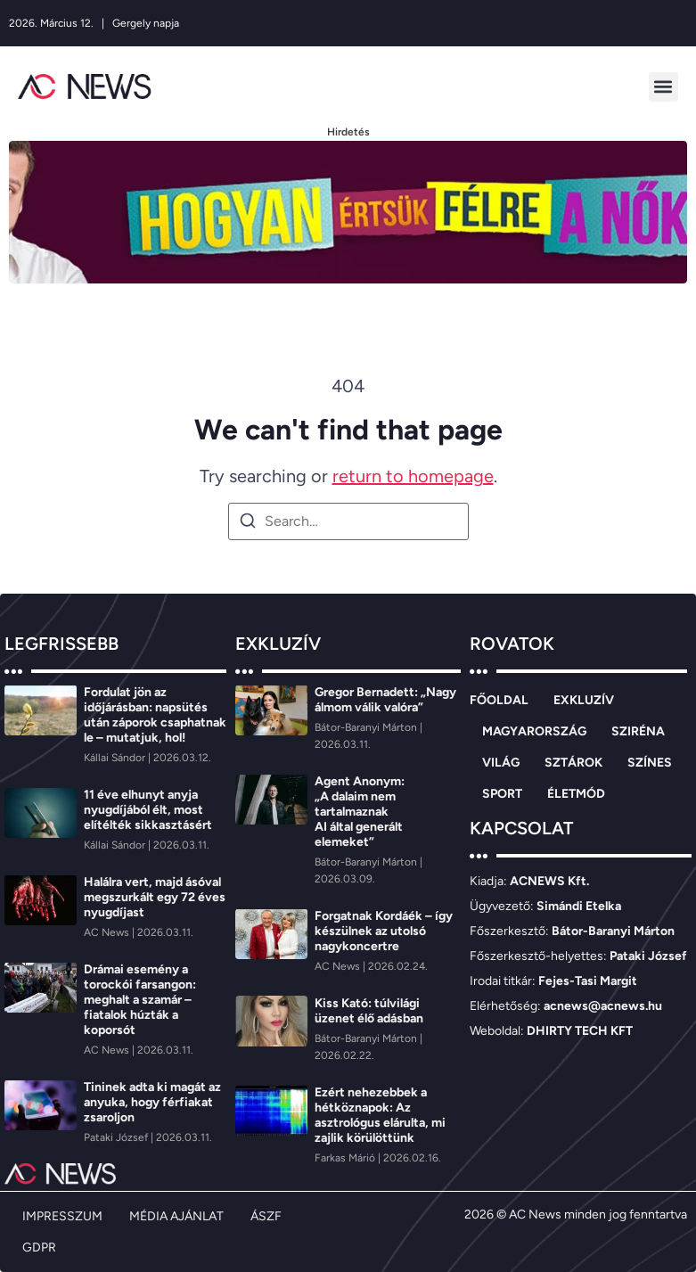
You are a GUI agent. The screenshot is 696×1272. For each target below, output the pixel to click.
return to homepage (413, 476)
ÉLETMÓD (576, 793)
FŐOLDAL (499, 700)
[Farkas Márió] (346, 1158)
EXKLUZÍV (583, 700)
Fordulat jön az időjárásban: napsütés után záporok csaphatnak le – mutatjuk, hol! (155, 715)
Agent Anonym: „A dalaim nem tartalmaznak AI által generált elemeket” (360, 811)
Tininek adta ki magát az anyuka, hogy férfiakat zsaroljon (152, 1102)
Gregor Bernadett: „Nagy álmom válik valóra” (385, 700)
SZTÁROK (573, 762)
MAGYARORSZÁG (534, 731)
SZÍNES (649, 762)
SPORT (502, 793)
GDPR (39, 1247)
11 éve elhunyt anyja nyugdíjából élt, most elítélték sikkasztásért (148, 810)
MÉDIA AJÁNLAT (176, 1216)
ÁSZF (266, 1216)
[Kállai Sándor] (116, 757)
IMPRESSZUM (62, 1216)
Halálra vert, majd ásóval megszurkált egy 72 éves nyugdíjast (154, 897)
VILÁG (501, 762)
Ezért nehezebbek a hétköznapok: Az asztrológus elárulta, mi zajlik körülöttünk (380, 1115)
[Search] (248, 524)
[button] (663, 87)
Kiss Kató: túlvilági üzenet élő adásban (369, 1011)
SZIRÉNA (638, 731)
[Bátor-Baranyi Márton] (367, 727)
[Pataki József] (117, 1137)
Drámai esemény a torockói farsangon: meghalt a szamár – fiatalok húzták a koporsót (140, 1000)
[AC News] (108, 932)
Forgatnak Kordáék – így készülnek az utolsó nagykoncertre (384, 931)
